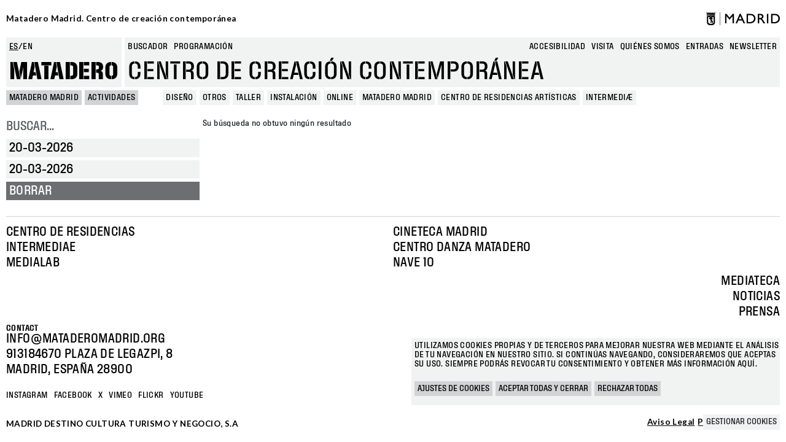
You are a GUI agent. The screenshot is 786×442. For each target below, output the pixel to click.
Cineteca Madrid (440, 232)
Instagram (27, 395)
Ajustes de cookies (453, 388)
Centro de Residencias (70, 232)
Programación (203, 46)
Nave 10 (414, 263)
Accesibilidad (557, 46)
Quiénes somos (650, 46)
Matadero (64, 72)
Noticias (756, 296)
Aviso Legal (671, 422)
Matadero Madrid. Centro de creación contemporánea (121, 18)
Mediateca (750, 281)
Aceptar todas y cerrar (543, 388)
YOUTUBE (187, 395)
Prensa (759, 312)
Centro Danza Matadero (462, 247)
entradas (704, 46)
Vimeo (120, 395)
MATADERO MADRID (44, 97)
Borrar (30, 191)
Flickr (150, 395)
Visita (602, 46)
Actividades (111, 97)
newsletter (753, 46)
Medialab (33, 263)
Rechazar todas (627, 388)
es (13, 46)
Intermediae (41, 247)
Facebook (73, 395)
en (28, 46)
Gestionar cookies (741, 421)
